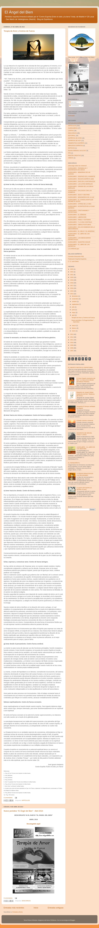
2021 (72, 274)
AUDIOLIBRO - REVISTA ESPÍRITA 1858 (81, 179)
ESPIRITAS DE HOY (74, 140)
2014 (72, 293)
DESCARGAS (26, 901)
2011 (72, 340)
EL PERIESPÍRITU (74, 463)
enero (74, 331)
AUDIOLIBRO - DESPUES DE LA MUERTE (81, 176)
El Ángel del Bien (19, 12)
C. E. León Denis (73, 261)
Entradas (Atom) (17, 912)
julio (73, 307)
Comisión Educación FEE (76, 256)
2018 (72, 283)
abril (73, 315)
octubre (74, 301)
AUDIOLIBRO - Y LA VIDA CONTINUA (80, 222)
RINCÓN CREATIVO (74, 155)
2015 (72, 291)
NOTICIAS (71, 148)
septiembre (75, 304)
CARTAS (71, 130)
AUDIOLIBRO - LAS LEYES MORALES (80, 184)
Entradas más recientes (14, 908)
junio (73, 309)
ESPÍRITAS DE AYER (75, 138)
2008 (72, 348)
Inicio (36, 908)
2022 (72, 272)
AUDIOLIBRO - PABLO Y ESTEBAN (79, 219)
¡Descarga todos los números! (77, 165)
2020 (72, 277)
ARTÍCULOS (26, 800)
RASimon (53, 920)
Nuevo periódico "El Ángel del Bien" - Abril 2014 (23, 811)
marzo (74, 325)
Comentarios (74, 105)
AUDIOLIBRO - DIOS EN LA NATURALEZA (81, 181)
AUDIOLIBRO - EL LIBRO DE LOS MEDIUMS (86, 448)
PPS (69, 153)
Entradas (73, 102)
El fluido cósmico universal (85, 420)
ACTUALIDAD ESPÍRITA (76, 123)
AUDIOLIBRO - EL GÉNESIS (77, 214)
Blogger (72, 920)
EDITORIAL (71, 135)
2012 (72, 337)
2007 (72, 350)
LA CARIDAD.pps (73, 248)
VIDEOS (70, 158)
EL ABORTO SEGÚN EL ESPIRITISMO (80, 367)
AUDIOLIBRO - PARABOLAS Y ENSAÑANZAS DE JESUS (77, 169)
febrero (74, 328)
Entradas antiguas (55, 908)
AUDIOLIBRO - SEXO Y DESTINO (79, 194)
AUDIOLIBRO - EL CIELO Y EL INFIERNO (81, 231)
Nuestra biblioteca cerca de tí (77, 150)
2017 (72, 285)
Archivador (71, 115)
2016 (72, 288)
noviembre (75, 299)
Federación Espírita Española (77, 259)
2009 (72, 345)
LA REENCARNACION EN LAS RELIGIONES (85, 474)
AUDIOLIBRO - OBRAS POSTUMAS (79, 224)
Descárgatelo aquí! (33, 824)
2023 (72, 269)
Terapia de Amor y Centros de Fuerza (19, 31)
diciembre (75, 296)
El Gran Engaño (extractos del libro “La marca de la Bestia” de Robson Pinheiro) (86, 380)
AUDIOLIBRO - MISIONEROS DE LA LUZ (81, 197)
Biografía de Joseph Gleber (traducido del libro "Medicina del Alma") (85, 394)
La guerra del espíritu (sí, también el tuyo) (84, 488)
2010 (72, 342)
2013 (72, 334)
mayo (74, 312)
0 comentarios (8, 797)
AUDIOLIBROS (73, 128)
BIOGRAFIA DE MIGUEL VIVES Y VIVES (84, 433)
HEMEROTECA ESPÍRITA (76, 143)
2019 (72, 280)
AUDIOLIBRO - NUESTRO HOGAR (79, 242)
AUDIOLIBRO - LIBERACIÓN (77, 217)
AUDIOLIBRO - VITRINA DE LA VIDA (79, 204)
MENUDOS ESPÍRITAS (75, 145)
